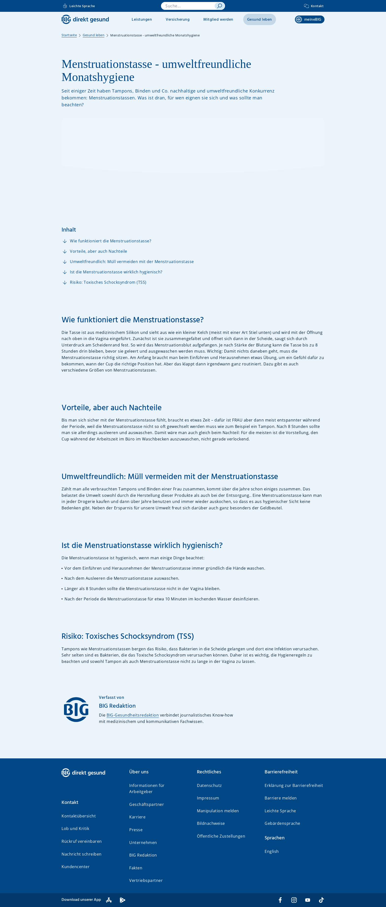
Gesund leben (259, 19)
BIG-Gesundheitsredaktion (133, 715)
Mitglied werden (218, 19)
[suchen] (220, 5)
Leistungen (142, 19)
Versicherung (178, 19)
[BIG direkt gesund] (85, 19)
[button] (91, 803)
